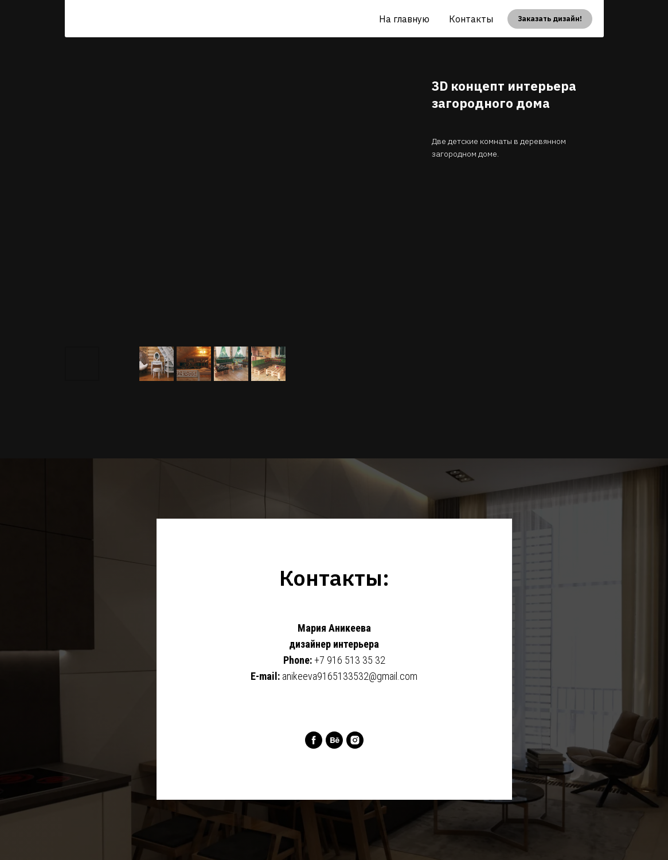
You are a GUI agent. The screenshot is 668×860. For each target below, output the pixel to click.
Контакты (471, 19)
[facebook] (313, 740)
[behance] (334, 740)
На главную (404, 19)
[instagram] (355, 740)
